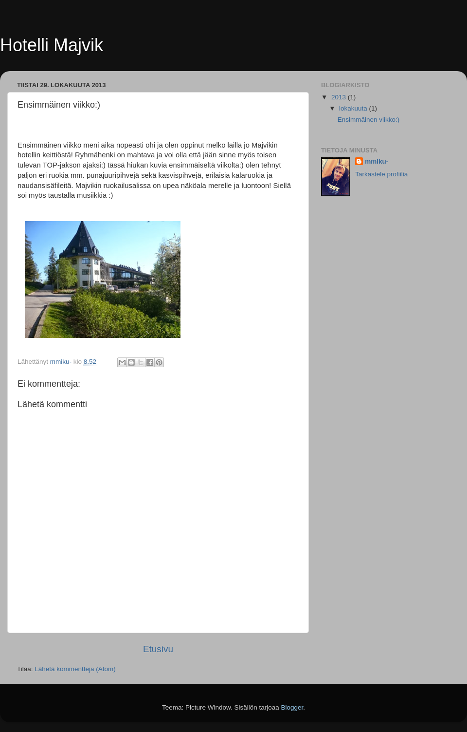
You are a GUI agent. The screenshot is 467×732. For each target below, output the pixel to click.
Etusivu (158, 649)
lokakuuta (354, 108)
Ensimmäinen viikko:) (369, 119)
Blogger (292, 707)
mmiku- (376, 161)
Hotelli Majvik (51, 45)
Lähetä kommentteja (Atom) (75, 669)
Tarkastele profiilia (381, 174)
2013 (339, 97)
